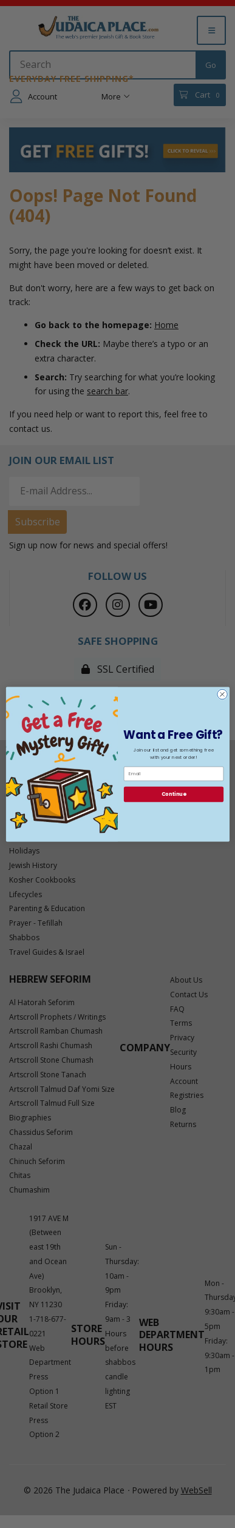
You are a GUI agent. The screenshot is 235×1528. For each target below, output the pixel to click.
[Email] (173, 773)
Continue (173, 794)
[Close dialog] (222, 694)
